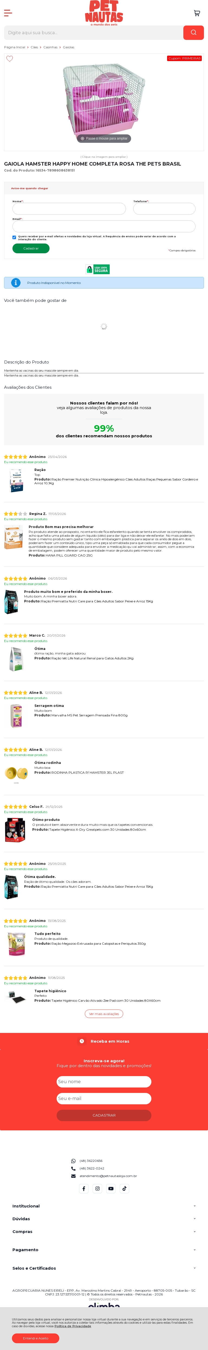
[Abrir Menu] (8, 13)
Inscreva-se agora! (104, 1060)
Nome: (18, 201)
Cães (35, 47)
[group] (104, 1041)
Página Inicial (15, 47)
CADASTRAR (104, 1115)
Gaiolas (68, 47)
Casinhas (50, 47)
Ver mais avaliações (104, 1014)
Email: (17, 218)
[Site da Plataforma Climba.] (104, 1306)
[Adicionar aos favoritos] (9, 59)
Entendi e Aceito (35, 1338)
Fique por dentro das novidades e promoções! (104, 1065)
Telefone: (141, 201)
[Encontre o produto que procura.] (193, 33)
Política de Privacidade (72, 1326)
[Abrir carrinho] (197, 13)
